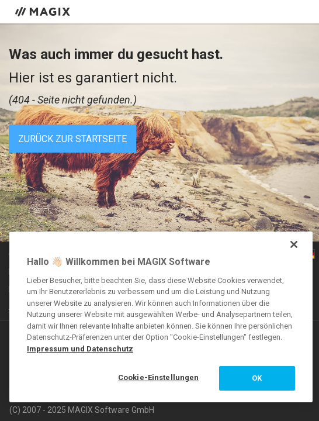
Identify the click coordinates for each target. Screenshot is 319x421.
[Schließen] (294, 244)
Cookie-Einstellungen (158, 377)
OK (257, 378)
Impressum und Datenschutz (80, 348)
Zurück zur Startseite (72, 138)
